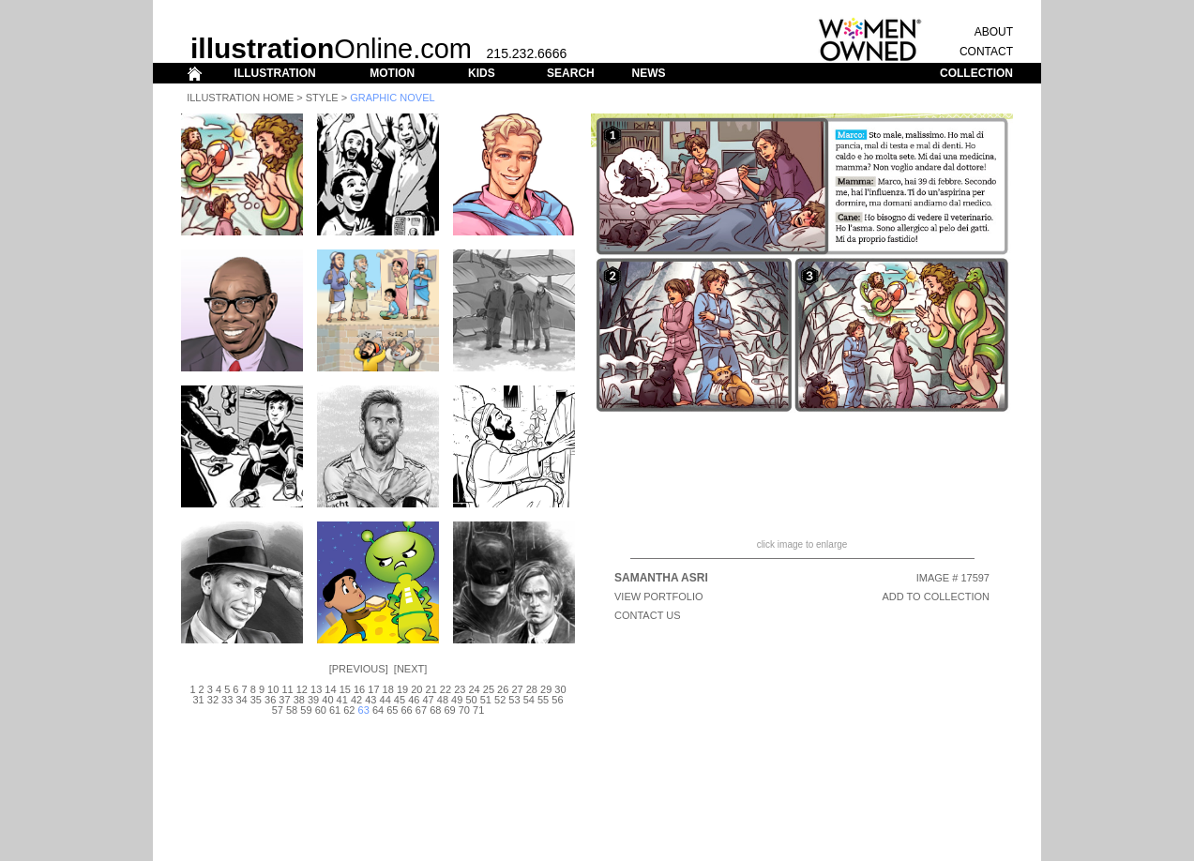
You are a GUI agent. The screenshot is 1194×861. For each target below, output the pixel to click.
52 (500, 699)
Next (410, 668)
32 (213, 699)
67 (421, 710)
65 (392, 710)
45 (399, 699)
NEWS (648, 73)
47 (427, 699)
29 (546, 689)
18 (388, 689)
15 (345, 689)
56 (557, 699)
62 (349, 710)
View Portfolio (658, 596)
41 (342, 699)
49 (456, 699)
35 (256, 699)
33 (227, 699)
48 (442, 699)
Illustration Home (240, 97)
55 (543, 699)
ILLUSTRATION (275, 73)
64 (378, 710)
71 (478, 710)
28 (531, 689)
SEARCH (571, 73)
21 (431, 689)
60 (320, 710)
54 (529, 699)
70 (464, 710)
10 (273, 689)
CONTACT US (647, 615)
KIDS (481, 73)
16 (359, 689)
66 (407, 710)
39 (313, 699)
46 (413, 699)
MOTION (392, 73)
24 (473, 689)
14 (330, 689)
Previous (358, 668)
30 (560, 689)
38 (299, 699)
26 (502, 689)
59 (305, 710)
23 (459, 689)
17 (373, 689)
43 (370, 699)
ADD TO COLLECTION (936, 596)
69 (449, 710)
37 (284, 699)
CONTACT (986, 51)
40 (327, 699)
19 (402, 689)
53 (514, 699)
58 (291, 710)
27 (516, 689)
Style (322, 97)
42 (356, 699)
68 (435, 710)
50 (470, 699)
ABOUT (994, 31)
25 (488, 689)
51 (485, 699)
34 (241, 699)
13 (316, 689)
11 (287, 689)
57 (277, 710)
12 (302, 689)
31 (198, 699)
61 (334, 710)
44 (385, 699)
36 (270, 699)
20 (416, 689)
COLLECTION (976, 73)
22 (445, 689)
